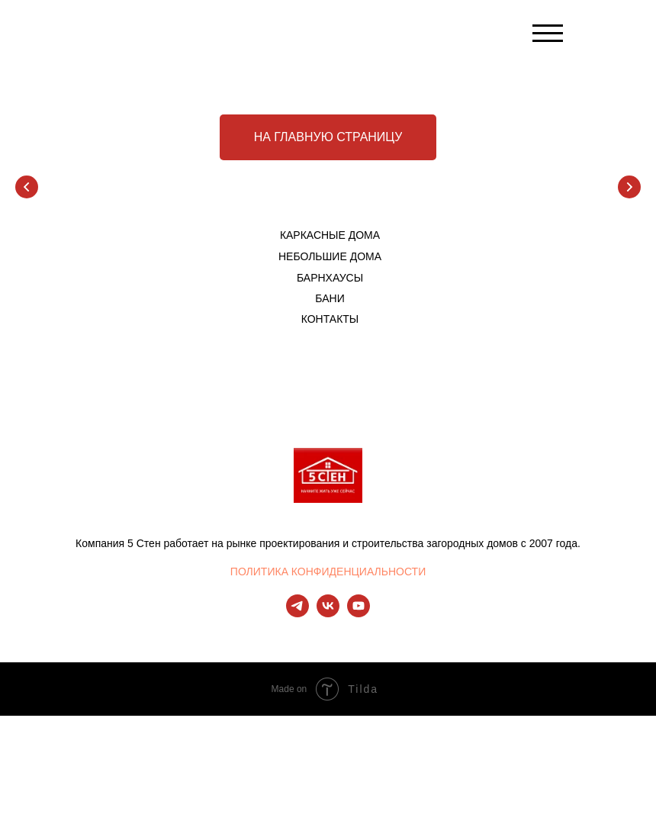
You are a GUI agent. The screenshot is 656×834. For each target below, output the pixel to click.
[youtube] (358, 613)
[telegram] (297, 613)
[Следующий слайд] (629, 186)
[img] (329, 36)
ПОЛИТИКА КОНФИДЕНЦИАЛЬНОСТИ (328, 571)
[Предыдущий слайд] (26, 186)
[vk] (328, 613)
